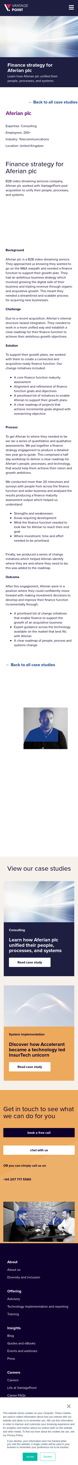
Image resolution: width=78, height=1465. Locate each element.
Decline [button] (47, 1456)
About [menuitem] (12, 1262)
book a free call (39, 1132)
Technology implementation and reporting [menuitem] (37, 1306)
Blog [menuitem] (10, 1336)
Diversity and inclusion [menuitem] (23, 1277)
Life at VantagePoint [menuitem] (22, 1388)
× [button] (68, 1406)
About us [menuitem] (13, 1269)
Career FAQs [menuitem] (16, 1395)
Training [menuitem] (13, 1314)
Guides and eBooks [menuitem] (21, 1343)
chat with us (39, 1150)
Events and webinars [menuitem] (22, 1351)
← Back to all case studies (53, 102)
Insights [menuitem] (14, 1328)
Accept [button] (30, 1456)
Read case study (29, 962)
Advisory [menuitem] (13, 1299)
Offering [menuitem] (14, 1291)
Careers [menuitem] (13, 1372)
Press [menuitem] (11, 1358)
